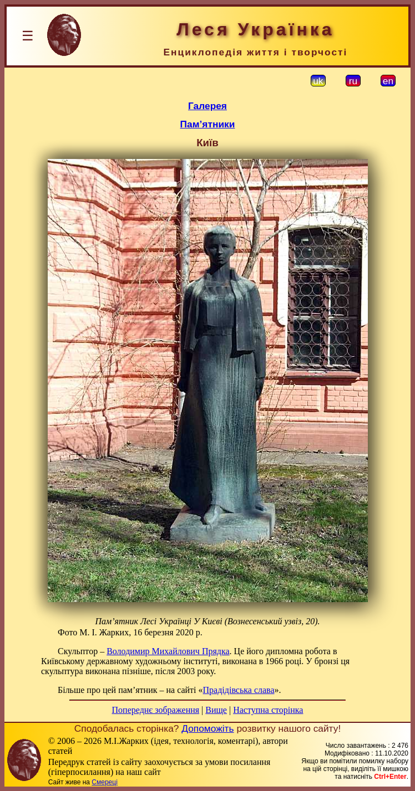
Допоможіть (207, 728)
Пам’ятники (207, 124)
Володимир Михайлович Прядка (168, 651)
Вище (216, 710)
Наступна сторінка (268, 710)
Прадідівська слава (239, 690)
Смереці (104, 782)
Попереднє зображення (156, 710)
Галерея (207, 105)
